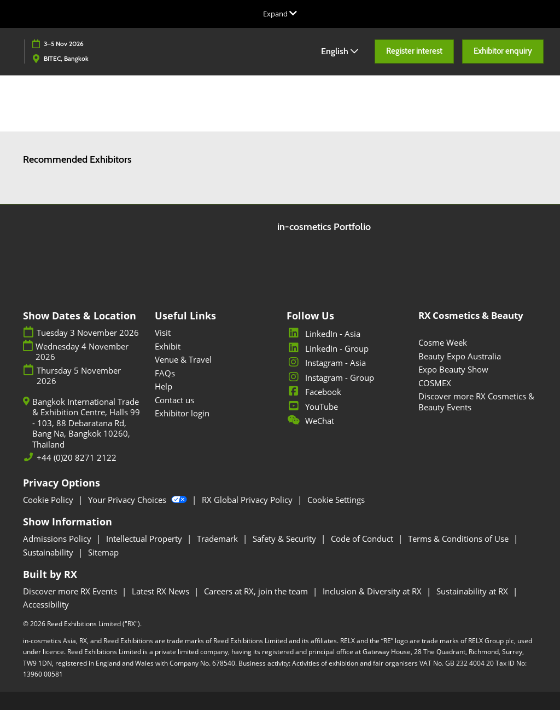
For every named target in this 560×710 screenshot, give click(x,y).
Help (163, 386)
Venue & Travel (183, 359)
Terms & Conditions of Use (459, 538)
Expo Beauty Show (453, 369)
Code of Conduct (363, 538)
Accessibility (46, 604)
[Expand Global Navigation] (280, 14)
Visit (163, 332)
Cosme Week (442, 342)
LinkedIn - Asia (323, 333)
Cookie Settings (336, 499)
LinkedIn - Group (328, 348)
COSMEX (434, 382)
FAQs (165, 373)
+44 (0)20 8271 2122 (76, 458)
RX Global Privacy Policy (248, 499)
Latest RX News (161, 591)
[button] (414, 51)
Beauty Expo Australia (459, 356)
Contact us (174, 399)
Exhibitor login (182, 413)
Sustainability (49, 552)
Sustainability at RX (473, 591)
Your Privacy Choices (138, 499)
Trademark (218, 538)
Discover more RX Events (71, 591)
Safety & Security (285, 538)
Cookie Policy (49, 499)
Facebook (314, 391)
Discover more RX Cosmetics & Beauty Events (476, 402)
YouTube (312, 406)
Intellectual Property (145, 538)
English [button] (339, 51)
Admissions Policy (58, 538)
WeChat (310, 420)
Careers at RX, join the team (257, 591)
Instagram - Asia (326, 362)
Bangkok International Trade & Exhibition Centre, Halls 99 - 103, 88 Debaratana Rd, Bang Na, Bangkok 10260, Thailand (86, 423)
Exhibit (167, 346)
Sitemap (103, 552)
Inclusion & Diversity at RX (373, 591)
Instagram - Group (330, 377)
